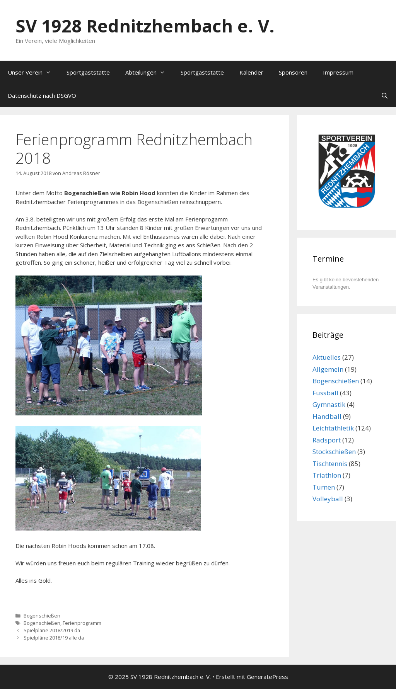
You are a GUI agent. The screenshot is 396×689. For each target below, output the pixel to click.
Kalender (251, 72)
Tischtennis (329, 463)
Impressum (338, 72)
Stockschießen (334, 451)
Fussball (325, 392)
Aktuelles (326, 357)
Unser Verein (33, 72)
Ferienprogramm (82, 622)
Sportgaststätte (88, 72)
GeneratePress (267, 676)
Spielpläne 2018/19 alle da (54, 637)
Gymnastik (328, 404)
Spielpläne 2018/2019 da (52, 630)
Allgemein (327, 369)
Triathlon (326, 475)
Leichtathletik (333, 428)
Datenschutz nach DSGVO (42, 95)
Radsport (326, 440)
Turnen (323, 487)
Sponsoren (293, 72)
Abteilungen (149, 72)
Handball (326, 416)
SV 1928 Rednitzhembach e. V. (145, 25)
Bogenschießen (42, 615)
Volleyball (327, 498)
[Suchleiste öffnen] (384, 95)
